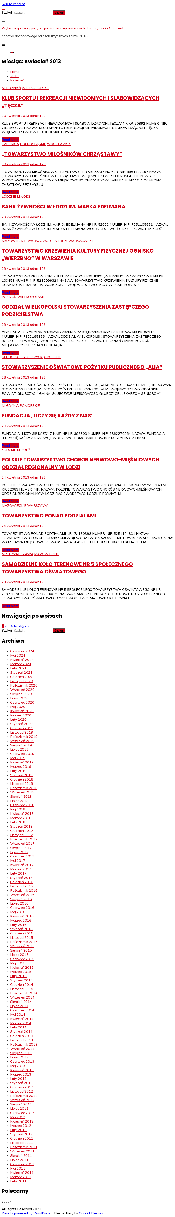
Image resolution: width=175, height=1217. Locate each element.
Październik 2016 (23, 890)
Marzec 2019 (20, 766)
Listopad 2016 (21, 886)
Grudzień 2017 (21, 830)
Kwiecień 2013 (22, 1070)
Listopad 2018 (21, 783)
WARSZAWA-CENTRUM (47, 241)
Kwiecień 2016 (22, 916)
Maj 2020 (17, 706)
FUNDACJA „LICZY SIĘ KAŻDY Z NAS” (48, 415)
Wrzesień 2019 (22, 741)
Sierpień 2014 (21, 1001)
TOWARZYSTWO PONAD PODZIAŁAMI (49, 515)
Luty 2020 (18, 719)
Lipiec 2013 (19, 1057)
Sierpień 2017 (21, 848)
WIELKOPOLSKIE (35, 88)
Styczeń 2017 (21, 877)
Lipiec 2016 (19, 903)
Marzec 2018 (20, 818)
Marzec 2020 (20, 715)
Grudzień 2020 (21, 677)
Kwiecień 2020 (22, 711)
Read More (10, 139)
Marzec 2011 (20, 1177)
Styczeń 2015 (21, 980)
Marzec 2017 (20, 869)
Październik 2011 (23, 1147)
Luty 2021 (18, 668)
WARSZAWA (38, 505)
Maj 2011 (17, 1168)
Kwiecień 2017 (22, 865)
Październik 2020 (23, 685)
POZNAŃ (9, 297)
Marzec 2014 (20, 1023)
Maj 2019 (17, 758)
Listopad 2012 (21, 1091)
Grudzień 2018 (21, 779)
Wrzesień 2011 (22, 1151)
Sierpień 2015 (21, 950)
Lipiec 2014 (19, 1006)
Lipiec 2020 (19, 698)
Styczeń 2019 (21, 775)
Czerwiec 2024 (22, 651)
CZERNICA (10, 144)
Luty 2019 (18, 771)
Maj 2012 (17, 1117)
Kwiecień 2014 (22, 1019)
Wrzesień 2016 (22, 895)
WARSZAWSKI (80, 241)
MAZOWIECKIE (14, 241)
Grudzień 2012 (21, 1087)
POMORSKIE (30, 405)
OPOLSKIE (52, 357)
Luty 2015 (18, 976)
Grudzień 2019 (21, 728)
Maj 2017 (17, 860)
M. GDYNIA (10, 405)
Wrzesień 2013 (22, 1048)
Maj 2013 (17, 1066)
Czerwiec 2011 (22, 1164)
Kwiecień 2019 (22, 762)
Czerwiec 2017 (22, 856)
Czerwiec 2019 (22, 753)
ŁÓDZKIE (9, 196)
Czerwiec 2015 (22, 959)
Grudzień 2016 (21, 882)
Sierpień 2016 (21, 899)
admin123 (38, 115)
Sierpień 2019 (21, 745)
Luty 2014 (18, 1027)
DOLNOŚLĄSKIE (33, 144)
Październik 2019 (23, 736)
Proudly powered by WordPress (27, 1213)
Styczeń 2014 (21, 1031)
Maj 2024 (17, 655)
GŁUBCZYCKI (32, 357)
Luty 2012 (18, 1130)
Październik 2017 (23, 839)
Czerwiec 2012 (22, 1113)
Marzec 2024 (20, 664)
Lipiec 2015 (19, 954)
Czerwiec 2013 (22, 1061)
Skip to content (13, 4)
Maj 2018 (17, 809)
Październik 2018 (23, 788)
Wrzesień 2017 (22, 843)
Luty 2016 (18, 924)
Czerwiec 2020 (22, 702)
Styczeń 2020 (21, 724)
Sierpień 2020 (21, 694)
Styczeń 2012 (21, 1134)
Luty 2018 (18, 822)
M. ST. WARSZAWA (17, 554)
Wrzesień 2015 (22, 946)
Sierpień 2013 (21, 1053)
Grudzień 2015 (21, 933)
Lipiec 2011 (19, 1160)
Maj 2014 (17, 1014)
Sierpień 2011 (21, 1155)
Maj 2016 (17, 912)
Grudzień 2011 (21, 1138)
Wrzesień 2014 (22, 997)
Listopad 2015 (21, 937)
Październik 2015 (23, 942)
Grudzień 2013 (21, 1036)
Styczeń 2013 (21, 1083)
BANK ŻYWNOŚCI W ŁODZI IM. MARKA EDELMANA (64, 206)
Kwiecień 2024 (22, 659)
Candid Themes (91, 1213)
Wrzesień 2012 (22, 1100)
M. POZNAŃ (11, 88)
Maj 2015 (17, 963)
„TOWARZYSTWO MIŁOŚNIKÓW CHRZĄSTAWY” (62, 154)
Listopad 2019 (21, 732)
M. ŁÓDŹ (24, 196)
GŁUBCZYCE (12, 357)
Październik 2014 (23, 993)
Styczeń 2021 (21, 672)
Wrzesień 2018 (22, 792)
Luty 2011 (18, 1181)
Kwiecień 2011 (22, 1172)
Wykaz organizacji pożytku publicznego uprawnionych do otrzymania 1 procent (62, 28)
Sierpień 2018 (21, 796)
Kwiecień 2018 (22, 813)
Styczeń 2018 (21, 826)
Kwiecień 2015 (22, 967)
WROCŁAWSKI (59, 144)
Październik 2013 (23, 1044)
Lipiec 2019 (19, 749)
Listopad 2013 (21, 1040)
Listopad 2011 (21, 1142)
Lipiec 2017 (19, 852)
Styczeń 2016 (21, 929)
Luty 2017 (18, 873)
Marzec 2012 (20, 1125)
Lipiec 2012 (19, 1108)
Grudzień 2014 (21, 984)
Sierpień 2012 (21, 1104)
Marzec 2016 (20, 920)
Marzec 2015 (20, 971)
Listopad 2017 (21, 835)
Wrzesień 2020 (22, 689)
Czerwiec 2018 (22, 805)
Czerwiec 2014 (22, 1010)
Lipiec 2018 (19, 801)
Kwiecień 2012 (22, 1121)
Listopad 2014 (21, 989)
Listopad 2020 (21, 681)
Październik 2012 (23, 1095)
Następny (21, 626)
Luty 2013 (18, 1078)
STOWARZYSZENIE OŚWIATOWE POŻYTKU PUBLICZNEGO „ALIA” (82, 367)
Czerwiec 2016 (22, 907)
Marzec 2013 (20, 1074)
